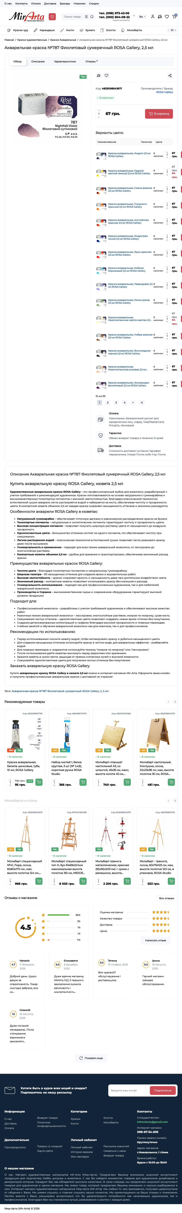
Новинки (79, 3)
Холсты (108, 1117)
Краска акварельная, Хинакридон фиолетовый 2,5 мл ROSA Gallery (128, 384)
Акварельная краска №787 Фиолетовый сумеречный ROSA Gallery (55, 691)
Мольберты (111, 1122)
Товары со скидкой (49, 1146)
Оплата (36, 3)
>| (142, 402)
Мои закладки (80, 1156)
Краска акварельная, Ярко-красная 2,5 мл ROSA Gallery (129, 253)
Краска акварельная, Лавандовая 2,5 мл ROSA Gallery (130, 285)
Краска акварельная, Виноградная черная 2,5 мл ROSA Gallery (129, 352)
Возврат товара (47, 1117)
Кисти (75, 1123)
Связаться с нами (114, 1151)
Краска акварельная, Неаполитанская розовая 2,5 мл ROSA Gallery (127, 368)
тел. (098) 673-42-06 (114, 13)
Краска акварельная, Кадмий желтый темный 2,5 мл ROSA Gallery (129, 172)
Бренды (65, 3)
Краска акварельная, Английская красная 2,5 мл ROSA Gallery (128, 221)
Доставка (50, 3)
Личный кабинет (82, 1147)
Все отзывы (166, 898)
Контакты (21, 3)
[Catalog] (52, 16)
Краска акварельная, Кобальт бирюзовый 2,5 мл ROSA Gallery (126, 269)
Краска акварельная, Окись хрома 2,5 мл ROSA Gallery (129, 301)
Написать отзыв (155, 940)
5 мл (106, 691)
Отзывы (91, 61)
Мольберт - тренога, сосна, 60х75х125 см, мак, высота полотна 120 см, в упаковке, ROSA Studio (157, 867)
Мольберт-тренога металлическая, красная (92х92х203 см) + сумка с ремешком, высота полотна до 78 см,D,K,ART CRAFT (112, 867)
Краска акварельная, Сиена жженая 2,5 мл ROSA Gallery (130, 189)
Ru (141, 16)
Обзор (17, 61)
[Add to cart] (38, 782)
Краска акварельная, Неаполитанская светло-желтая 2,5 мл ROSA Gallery (129, 318)
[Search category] (86, 17)
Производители (15, 1147)
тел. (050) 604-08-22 (114, 17)
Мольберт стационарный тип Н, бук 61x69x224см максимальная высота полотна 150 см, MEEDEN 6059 (68, 867)
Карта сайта (45, 1151)
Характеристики (65, 61)
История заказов (82, 1152)
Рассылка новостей (116, 1146)
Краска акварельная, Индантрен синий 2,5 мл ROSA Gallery (128, 237)
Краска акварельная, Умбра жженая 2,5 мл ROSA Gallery (130, 336)
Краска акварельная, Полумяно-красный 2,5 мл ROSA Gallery (127, 205)
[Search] (92, 17)
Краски (75, 1119)
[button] (168, 701)
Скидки (94, 3)
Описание (38, 61)
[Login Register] (152, 16)
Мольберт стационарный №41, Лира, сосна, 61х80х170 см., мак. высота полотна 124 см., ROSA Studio (24, 867)
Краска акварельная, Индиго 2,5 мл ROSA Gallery (129, 154)
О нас (8, 3)
